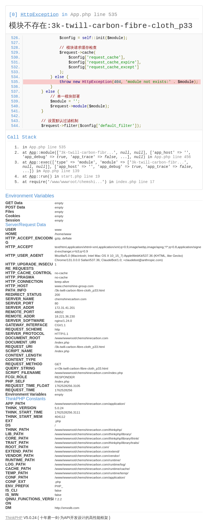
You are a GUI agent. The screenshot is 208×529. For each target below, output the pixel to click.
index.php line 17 (135, 182)
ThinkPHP (13, 517)
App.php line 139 (61, 171)
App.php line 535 (93, 14)
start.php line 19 (80, 176)
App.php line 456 (172, 157)
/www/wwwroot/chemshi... (76, 182)
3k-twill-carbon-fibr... (87, 152)
